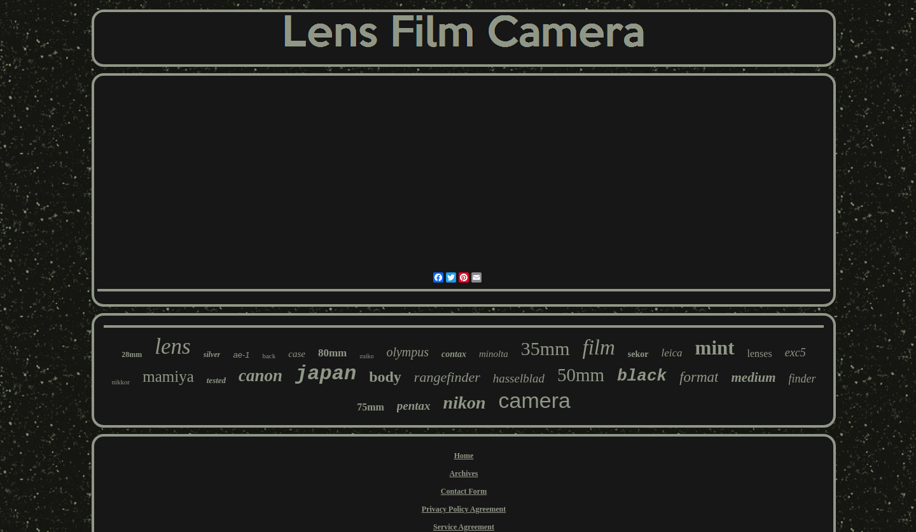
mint (715, 348)
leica (672, 353)
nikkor (120, 382)
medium (753, 377)
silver (212, 354)
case (296, 354)
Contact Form (464, 491)
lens (172, 346)
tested (216, 380)
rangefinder (447, 377)
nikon (464, 402)
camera (535, 400)
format (698, 377)
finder (802, 378)
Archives (463, 473)
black (642, 376)
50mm (580, 375)
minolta (493, 354)
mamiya (168, 376)
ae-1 (241, 355)
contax (453, 354)
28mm (131, 354)
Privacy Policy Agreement (464, 509)
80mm (332, 353)
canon (260, 375)
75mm (370, 407)
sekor (638, 354)
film (599, 347)
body (385, 376)
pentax (414, 405)
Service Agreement (463, 526)
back (268, 356)
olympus (407, 352)
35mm (545, 348)
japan (325, 374)
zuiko (366, 356)
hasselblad (519, 378)
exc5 (795, 352)
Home (464, 455)
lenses (759, 353)
